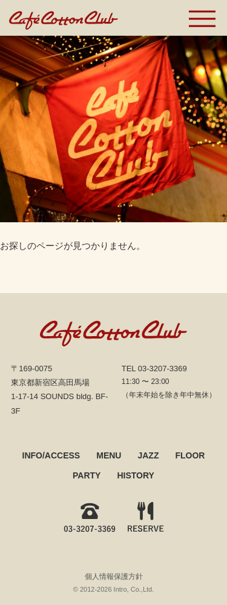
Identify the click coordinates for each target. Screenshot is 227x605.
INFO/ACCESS (51, 455)
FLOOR (190, 455)
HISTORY (135, 475)
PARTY (86, 475)
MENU (108, 455)
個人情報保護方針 (114, 576)
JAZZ (148, 455)
